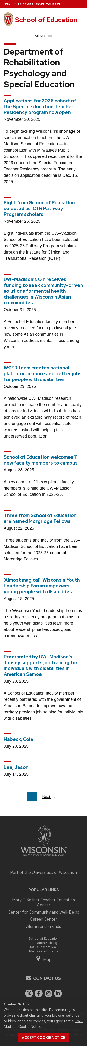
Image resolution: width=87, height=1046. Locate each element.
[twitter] (29, 993)
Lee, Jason (16, 767)
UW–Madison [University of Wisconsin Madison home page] (32, 4)
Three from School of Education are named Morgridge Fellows (40, 518)
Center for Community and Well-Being (43, 912)
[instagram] (48, 993)
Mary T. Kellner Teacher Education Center (43, 902)
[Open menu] (43, 36)
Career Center (43, 919)
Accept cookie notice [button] (43, 1037)
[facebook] (39, 993)
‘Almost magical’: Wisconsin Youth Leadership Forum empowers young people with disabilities (42, 586)
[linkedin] (58, 993)
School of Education (46, 19)
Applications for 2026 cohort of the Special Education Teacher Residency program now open (40, 106)
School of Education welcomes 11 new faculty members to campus (41, 460)
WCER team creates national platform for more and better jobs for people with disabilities (43, 373)
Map (43, 959)
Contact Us (47, 978)
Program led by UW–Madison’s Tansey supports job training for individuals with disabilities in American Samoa (40, 665)
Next (50, 796)
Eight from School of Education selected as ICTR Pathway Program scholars (39, 208)
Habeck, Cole (18, 739)
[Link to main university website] (43, 856)
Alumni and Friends (43, 926)
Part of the (43, 872)
